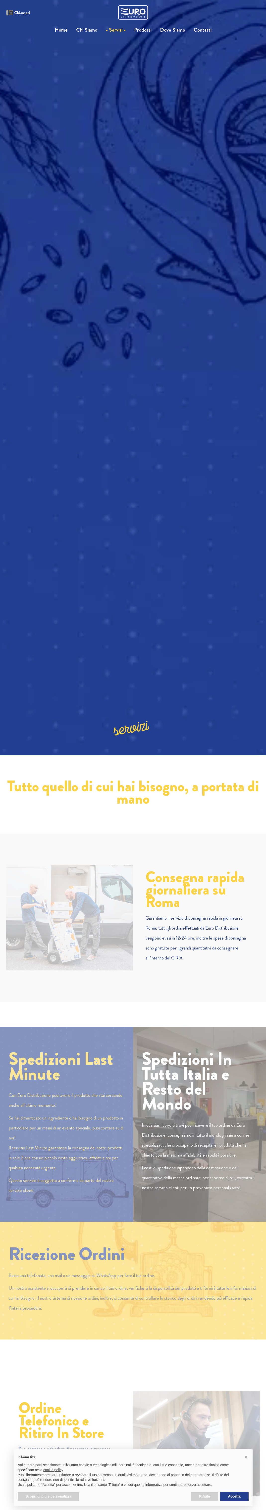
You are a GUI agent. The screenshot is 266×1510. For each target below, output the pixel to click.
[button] (246, 1457)
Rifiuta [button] (204, 1496)
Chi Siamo (86, 30)
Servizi (115, 30)
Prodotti (143, 30)
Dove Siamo (172, 30)
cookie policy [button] (53, 1470)
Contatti (203, 30)
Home (61, 30)
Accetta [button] (234, 1496)
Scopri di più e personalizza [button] (48, 1496)
